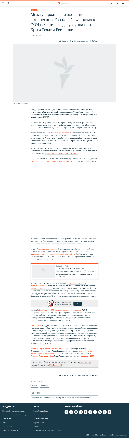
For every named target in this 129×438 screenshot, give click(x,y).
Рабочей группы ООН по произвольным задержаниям (59, 310)
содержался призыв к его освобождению (61, 153)
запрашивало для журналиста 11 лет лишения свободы (53, 254)
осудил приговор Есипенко (41, 288)
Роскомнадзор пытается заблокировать (46, 349)
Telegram (34, 356)
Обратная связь (38, 422)
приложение (85, 362)
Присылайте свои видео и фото (13, 411)
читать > (77, 303)
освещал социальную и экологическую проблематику (52, 161)
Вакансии (37, 426)
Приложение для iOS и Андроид (14, 415)
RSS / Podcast (7, 426)
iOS (51, 365)
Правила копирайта (40, 419)
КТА (117, 3)
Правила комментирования (43, 415)
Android (58, 365)
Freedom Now (36, 326)
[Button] (64, 41)
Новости (34, 10)
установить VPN (86, 356)
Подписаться (6, 419)
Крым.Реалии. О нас (40, 411)
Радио (4, 422)
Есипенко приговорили (46, 249)
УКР (111, 3)
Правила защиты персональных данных (47, 430)
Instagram (43, 356)
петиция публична (62, 133)
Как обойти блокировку (10, 430)
